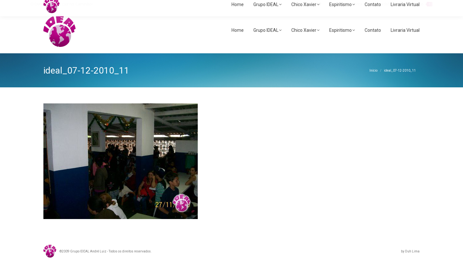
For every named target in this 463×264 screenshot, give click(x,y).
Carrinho (416, 4)
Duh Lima (412, 251)
